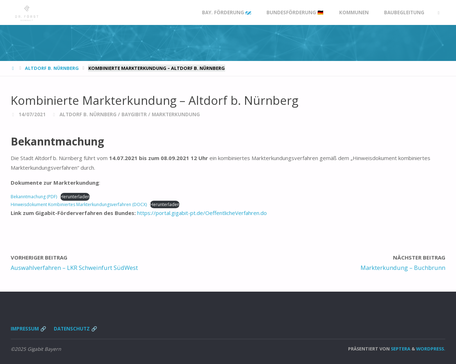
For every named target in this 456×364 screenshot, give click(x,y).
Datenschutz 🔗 (75, 328)
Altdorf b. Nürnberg (52, 68)
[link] (438, 12)
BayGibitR (134, 114)
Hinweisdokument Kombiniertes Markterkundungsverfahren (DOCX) (79, 204)
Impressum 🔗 (28, 328)
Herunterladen (75, 197)
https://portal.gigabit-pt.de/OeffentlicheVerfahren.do (202, 212)
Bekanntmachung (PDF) (34, 197)
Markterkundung (176, 114)
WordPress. (430, 348)
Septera (400, 348)
